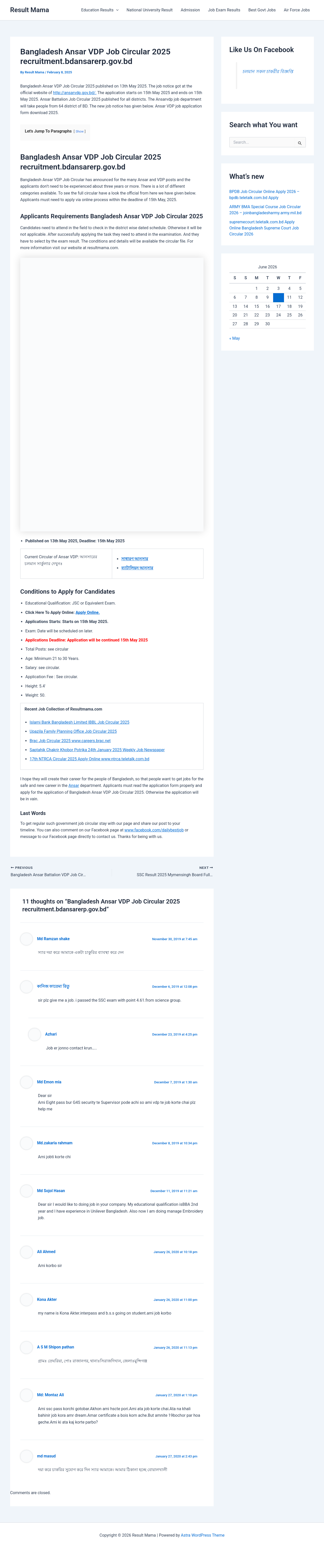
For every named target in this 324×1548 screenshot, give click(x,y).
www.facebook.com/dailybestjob (154, 830)
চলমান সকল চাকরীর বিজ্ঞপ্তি (267, 71)
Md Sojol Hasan (51, 1191)
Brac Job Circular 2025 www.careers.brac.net (70, 740)
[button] (116, 10)
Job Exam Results (224, 10)
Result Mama (29, 10)
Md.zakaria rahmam (54, 1143)
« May (234, 338)
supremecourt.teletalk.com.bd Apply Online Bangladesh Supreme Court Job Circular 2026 (264, 228)
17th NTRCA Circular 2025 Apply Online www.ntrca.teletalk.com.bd (89, 759)
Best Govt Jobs (262, 10)
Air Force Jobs (297, 10)
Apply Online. (88, 612)
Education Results (99, 10)
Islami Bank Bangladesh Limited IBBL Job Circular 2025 (79, 722)
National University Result (150, 10)
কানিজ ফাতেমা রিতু (53, 986)
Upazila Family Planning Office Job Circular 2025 (73, 731)
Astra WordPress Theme (202, 1535)
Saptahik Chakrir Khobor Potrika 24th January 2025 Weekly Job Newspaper (97, 749)
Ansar (74, 785)
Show (80, 131)
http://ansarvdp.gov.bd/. (74, 92)
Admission (190, 10)
